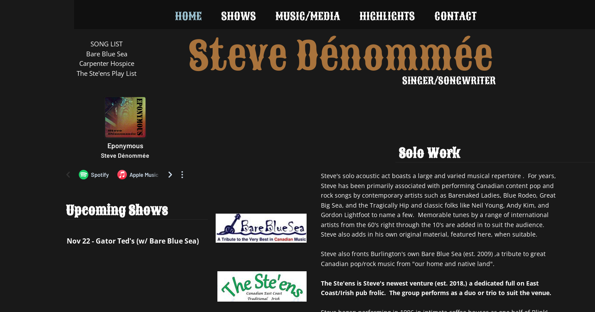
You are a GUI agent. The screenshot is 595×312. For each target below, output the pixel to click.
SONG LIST (107, 43)
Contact (455, 16)
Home (188, 16)
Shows (238, 16)
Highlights (387, 16)
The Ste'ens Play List (106, 73)
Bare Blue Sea (106, 53)
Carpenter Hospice (106, 63)
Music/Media (307, 16)
